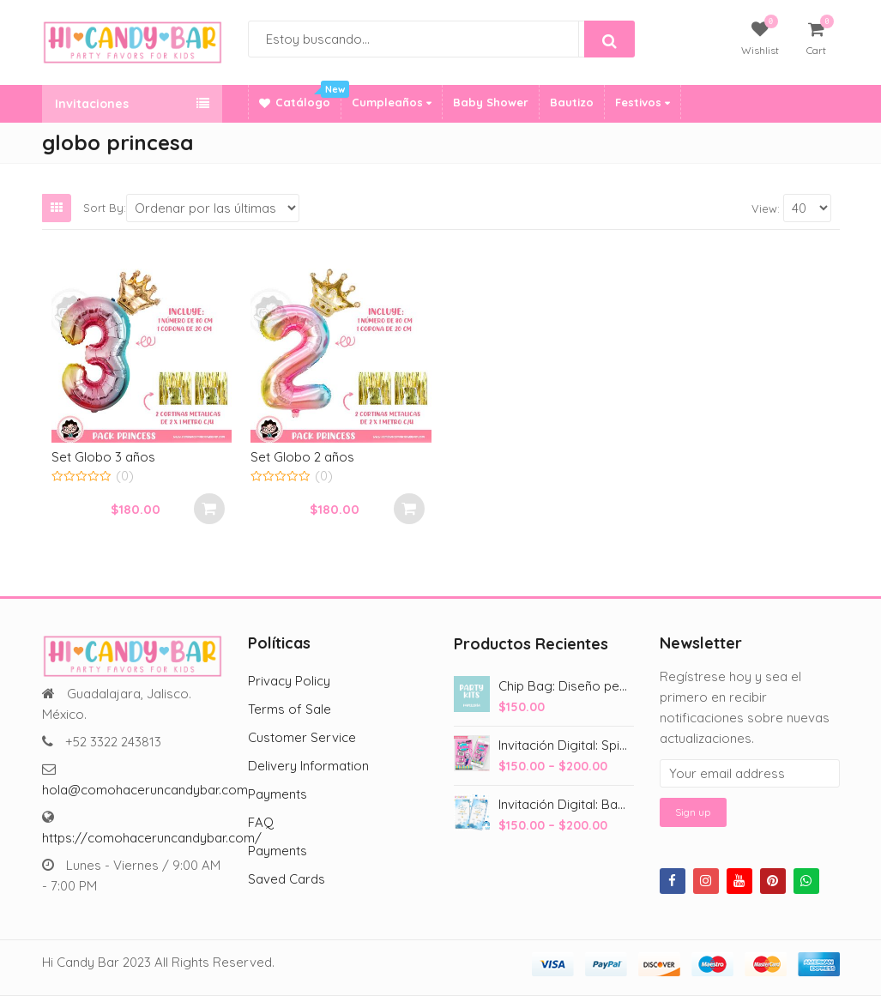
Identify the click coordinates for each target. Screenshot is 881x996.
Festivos (642, 102)
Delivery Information (308, 766)
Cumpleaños (391, 102)
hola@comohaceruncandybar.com (145, 790)
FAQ (261, 822)
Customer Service (302, 737)
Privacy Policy (289, 681)
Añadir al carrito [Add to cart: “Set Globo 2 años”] (409, 508)
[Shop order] (213, 208)
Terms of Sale (289, 709)
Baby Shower (490, 102)
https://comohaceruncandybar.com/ (152, 838)
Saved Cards (286, 879)
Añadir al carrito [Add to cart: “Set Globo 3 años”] (209, 508)
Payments (277, 794)
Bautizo (572, 102)
